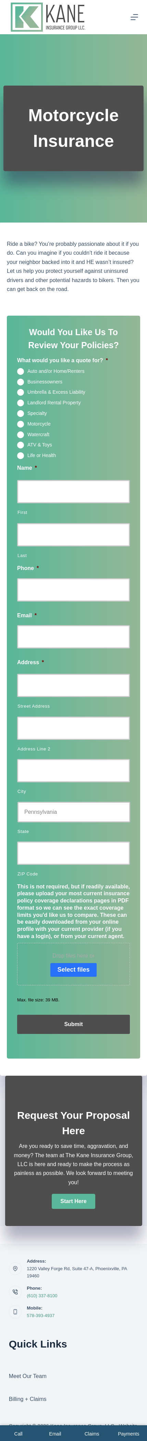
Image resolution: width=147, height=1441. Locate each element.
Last (22, 555)
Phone (28, 568)
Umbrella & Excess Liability (56, 392)
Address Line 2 (33, 748)
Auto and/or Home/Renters (56, 371)
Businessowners (44, 381)
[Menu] (134, 17)
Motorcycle (39, 423)
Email (27, 615)
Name (27, 468)
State (23, 831)
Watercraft (38, 434)
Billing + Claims (28, 1399)
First (22, 512)
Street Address (33, 706)
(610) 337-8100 (42, 1295)
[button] (73, 1201)
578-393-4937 (40, 1315)
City (21, 791)
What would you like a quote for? (62, 360)
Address (30, 662)
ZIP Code (27, 873)
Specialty (37, 413)
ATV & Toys (39, 444)
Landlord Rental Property (54, 402)
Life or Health (41, 455)
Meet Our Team (28, 1376)
